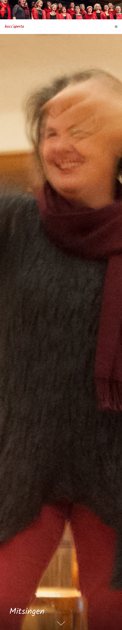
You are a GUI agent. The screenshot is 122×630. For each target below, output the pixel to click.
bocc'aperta (14, 26)
